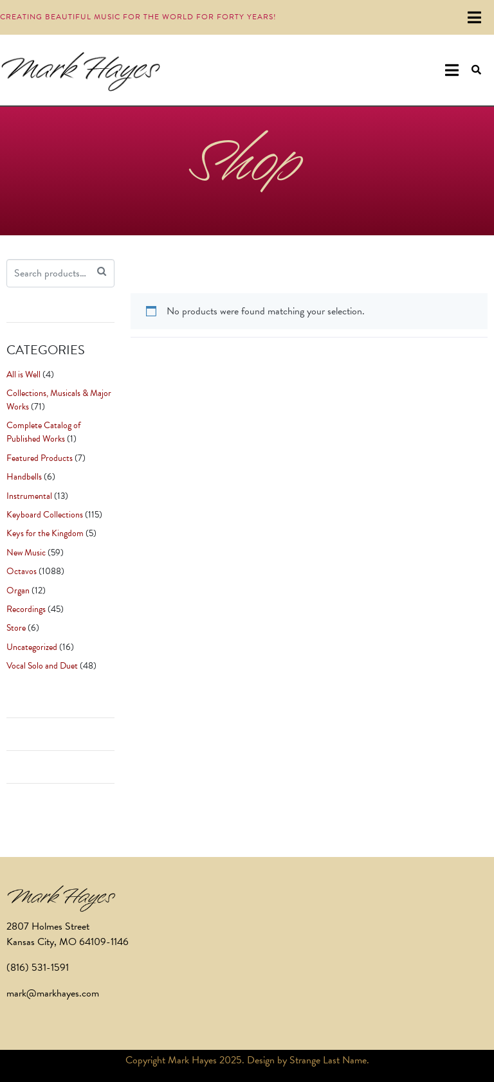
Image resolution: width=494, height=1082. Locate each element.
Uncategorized (31, 647)
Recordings (26, 609)
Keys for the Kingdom (45, 533)
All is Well (23, 374)
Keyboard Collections (44, 514)
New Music (26, 552)
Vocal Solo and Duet (42, 665)
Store (16, 628)
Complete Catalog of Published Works (43, 432)
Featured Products (39, 458)
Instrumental (29, 496)
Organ (18, 590)
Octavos (21, 571)
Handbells (24, 476)
